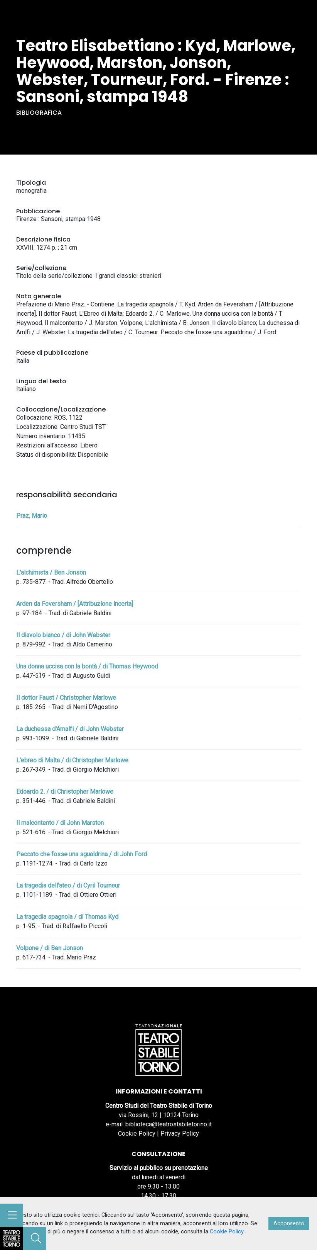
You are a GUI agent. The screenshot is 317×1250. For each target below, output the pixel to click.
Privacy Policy (179, 1133)
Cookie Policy (136, 1133)
